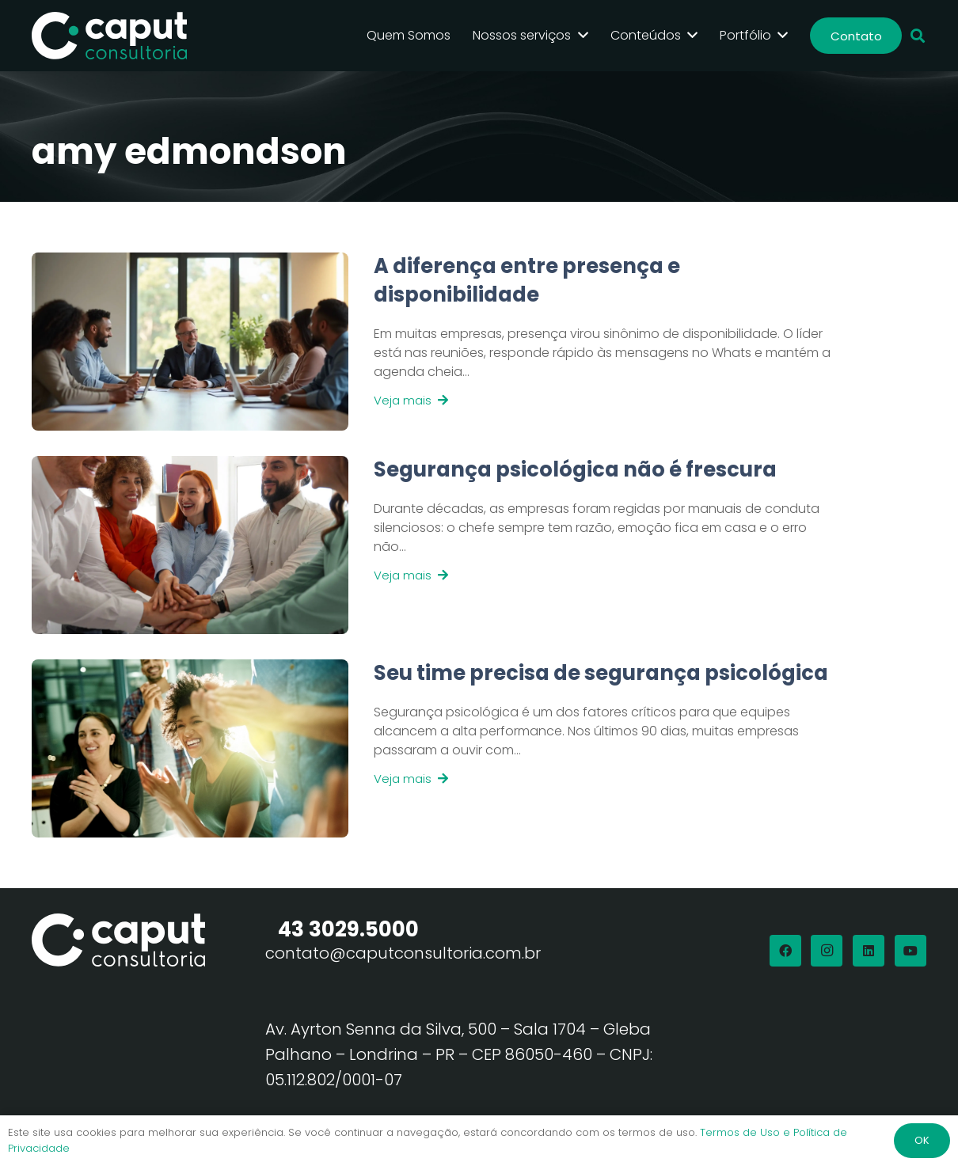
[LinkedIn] (868, 951)
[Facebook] (785, 951)
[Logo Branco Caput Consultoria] (109, 35)
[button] (917, 36)
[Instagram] (826, 951)
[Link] (594, 342)
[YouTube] (910, 951)
